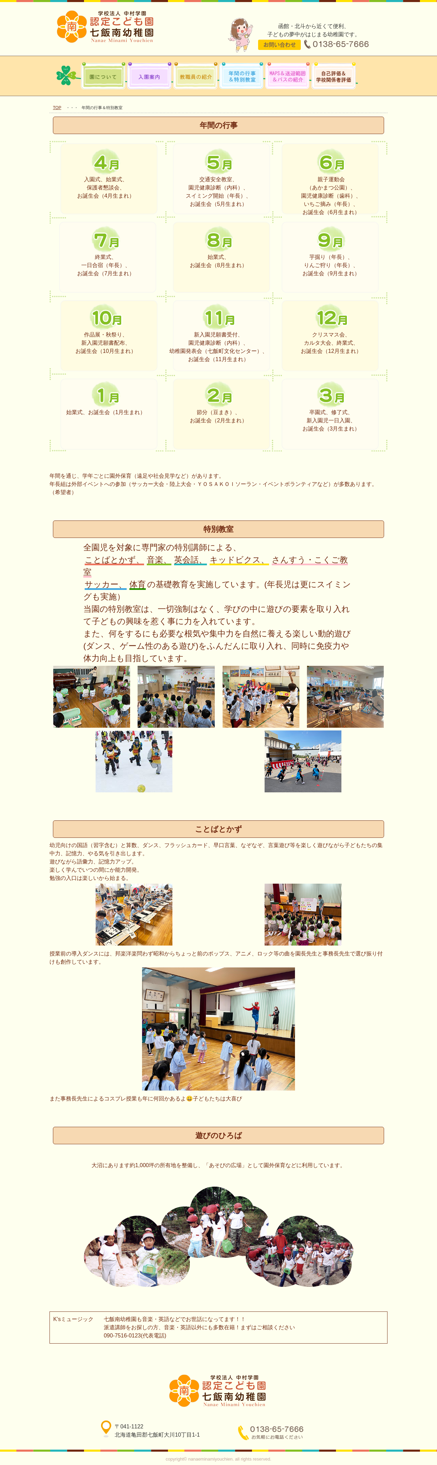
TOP (57, 107)
